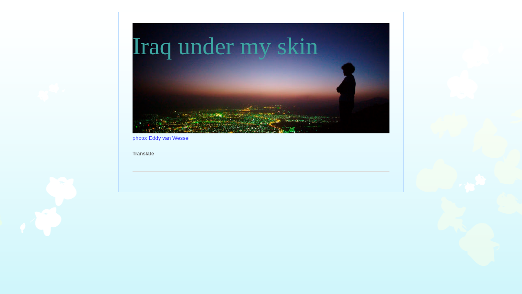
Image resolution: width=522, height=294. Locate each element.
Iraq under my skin (225, 46)
